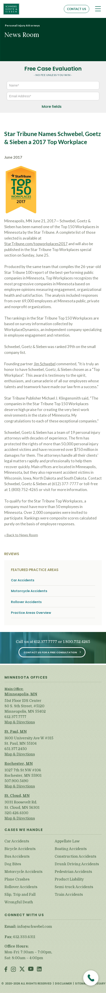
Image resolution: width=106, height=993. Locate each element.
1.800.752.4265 (76, 642)
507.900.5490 (16, 781)
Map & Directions (19, 722)
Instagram (13, 970)
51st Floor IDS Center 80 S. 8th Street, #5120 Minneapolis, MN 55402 (25, 706)
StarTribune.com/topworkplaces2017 (36, 243)
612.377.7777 (45, 642)
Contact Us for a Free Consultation (50, 652)
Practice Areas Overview (31, 612)
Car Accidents (22, 580)
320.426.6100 (16, 813)
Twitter (22, 970)
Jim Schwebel (45, 363)
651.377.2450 (15, 749)
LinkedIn (39, 970)
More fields (52, 106)
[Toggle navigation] (98, 8)
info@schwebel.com (34, 927)
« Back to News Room (21, 535)
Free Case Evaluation (53, 68)
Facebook (5, 970)
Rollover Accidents (26, 602)
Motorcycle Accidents (29, 591)
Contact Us (76, 9)
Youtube (30, 970)
